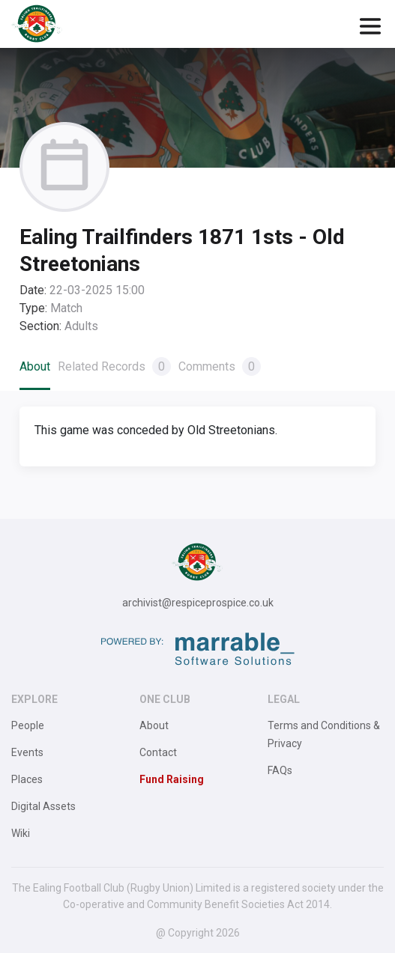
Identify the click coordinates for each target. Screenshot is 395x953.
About (34, 366)
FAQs (280, 770)
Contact (158, 752)
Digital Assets (43, 806)
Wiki (20, 833)
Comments (219, 366)
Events (27, 752)
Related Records (114, 366)
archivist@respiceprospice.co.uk (198, 603)
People (27, 725)
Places (27, 779)
